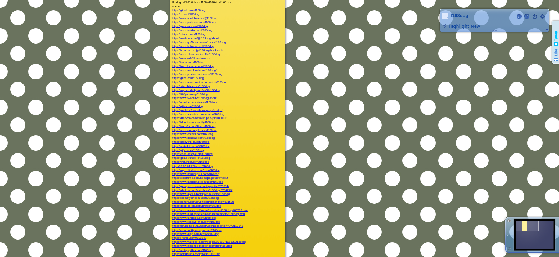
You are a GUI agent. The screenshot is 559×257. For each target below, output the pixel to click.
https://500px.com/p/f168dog (190, 94)
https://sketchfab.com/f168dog (191, 86)
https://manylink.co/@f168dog (191, 142)
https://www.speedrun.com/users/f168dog (198, 114)
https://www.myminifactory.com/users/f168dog (201, 194)
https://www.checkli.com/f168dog (192, 134)
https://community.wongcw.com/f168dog (197, 230)
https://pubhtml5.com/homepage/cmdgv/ (197, 110)
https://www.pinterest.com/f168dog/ (194, 22)
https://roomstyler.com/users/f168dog (195, 198)
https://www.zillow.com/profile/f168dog (196, 54)
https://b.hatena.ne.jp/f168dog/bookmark (197, 50)
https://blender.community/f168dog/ (194, 122)
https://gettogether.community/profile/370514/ (200, 186)
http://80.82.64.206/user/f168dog (192, 166)
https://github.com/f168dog (188, 10)
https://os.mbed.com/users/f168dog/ (194, 102)
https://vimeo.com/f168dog (188, 34)
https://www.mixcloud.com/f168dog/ (194, 70)
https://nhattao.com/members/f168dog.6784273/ (202, 190)
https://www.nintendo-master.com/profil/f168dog (202, 246)
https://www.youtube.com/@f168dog (194, 18)
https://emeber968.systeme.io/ (191, 58)
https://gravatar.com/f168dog (190, 26)
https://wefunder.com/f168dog (190, 162)
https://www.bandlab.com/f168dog (193, 138)
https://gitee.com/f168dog (188, 78)
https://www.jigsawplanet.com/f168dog (196, 222)
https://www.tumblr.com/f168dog (192, 30)
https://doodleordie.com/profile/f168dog (196, 206)
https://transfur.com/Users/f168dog (193, 126)
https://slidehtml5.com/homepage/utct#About (200, 178)
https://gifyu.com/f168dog (188, 150)
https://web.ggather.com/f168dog (192, 250)
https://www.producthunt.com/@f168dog (197, 74)
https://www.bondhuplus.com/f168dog (195, 174)
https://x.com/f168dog (185, 14)
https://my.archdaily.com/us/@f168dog (196, 90)
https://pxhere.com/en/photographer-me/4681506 (203, 202)
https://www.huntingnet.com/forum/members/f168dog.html (208, 214)
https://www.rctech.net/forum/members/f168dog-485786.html (210, 210)
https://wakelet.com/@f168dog (191, 146)
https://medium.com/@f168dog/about (195, 38)
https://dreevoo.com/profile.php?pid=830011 (199, 118)
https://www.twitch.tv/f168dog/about (194, 98)
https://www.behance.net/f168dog (193, 46)
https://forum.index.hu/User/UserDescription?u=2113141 (207, 226)
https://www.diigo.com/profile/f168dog (195, 234)
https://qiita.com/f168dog (187, 106)
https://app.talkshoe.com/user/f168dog (196, 170)
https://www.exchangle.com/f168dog (194, 130)
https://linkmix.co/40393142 (189, 238)
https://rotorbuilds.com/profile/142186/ (196, 254)
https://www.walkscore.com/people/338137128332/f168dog (209, 242)
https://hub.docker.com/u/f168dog (193, 66)
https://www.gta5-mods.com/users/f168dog (199, 42)
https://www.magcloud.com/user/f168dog (197, 182)
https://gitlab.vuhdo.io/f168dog (191, 158)
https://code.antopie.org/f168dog (192, 154)
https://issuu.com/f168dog (188, 62)
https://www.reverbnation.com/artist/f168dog (199, 82)
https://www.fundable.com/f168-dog (194, 218)
